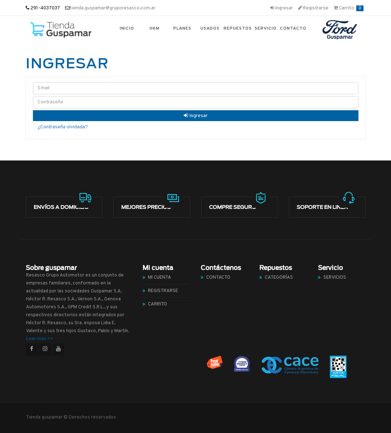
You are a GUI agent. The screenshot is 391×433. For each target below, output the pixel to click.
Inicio (127, 28)
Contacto (293, 28)
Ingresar (281, 8)
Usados (210, 28)
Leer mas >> (39, 339)
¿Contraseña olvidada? (63, 127)
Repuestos (238, 28)
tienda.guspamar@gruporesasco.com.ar (113, 8)
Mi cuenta (159, 277)
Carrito (348, 8)
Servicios (334, 277)
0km (154, 28)
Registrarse (313, 8)
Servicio (266, 28)
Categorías (279, 277)
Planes (182, 28)
